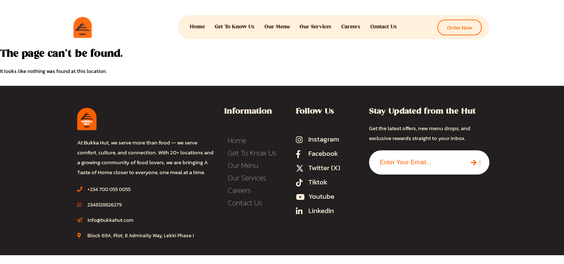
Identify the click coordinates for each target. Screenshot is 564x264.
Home (197, 23)
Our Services (315, 23)
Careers (350, 23)
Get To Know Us (235, 23)
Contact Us (383, 23)
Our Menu (277, 23)
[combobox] (415, 162)
